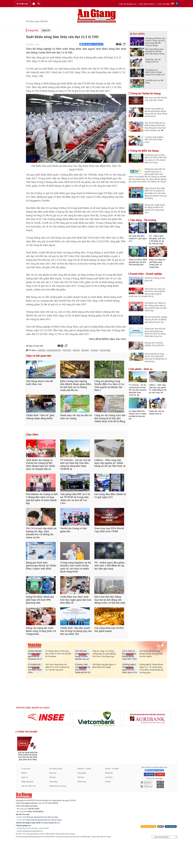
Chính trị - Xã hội (84, 778)
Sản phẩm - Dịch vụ (141, 369)
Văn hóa (52, 787)
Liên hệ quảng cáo (127, 4)
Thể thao (80, 787)
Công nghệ (81, 783)
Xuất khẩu (41, 350)
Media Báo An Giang (57, 796)
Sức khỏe (109, 787)
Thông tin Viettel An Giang (145, 93)
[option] (46, 727)
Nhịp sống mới (27, 791)
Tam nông (53, 791)
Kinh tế (45, 30)
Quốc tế (24, 787)
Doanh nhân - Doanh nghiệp (146, 273)
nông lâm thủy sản (54, 350)
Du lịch (108, 791)
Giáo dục (52, 783)
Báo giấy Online (147, 4)
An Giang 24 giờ (55, 778)
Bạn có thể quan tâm (39, 355)
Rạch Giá (76, 350)
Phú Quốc (85, 350)
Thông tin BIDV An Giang (144, 150)
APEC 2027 (67, 350)
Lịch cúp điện (164, 4)
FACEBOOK (149, 784)
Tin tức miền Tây (28, 796)
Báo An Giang (105, 350)
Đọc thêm (32, 437)
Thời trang (81, 791)
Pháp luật (109, 783)
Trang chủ (32, 30)
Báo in (160, 836)
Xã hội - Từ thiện (112, 778)
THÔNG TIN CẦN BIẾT (27, 742)
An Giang (94, 350)
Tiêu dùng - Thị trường (143, 220)
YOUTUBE (160, 784)
